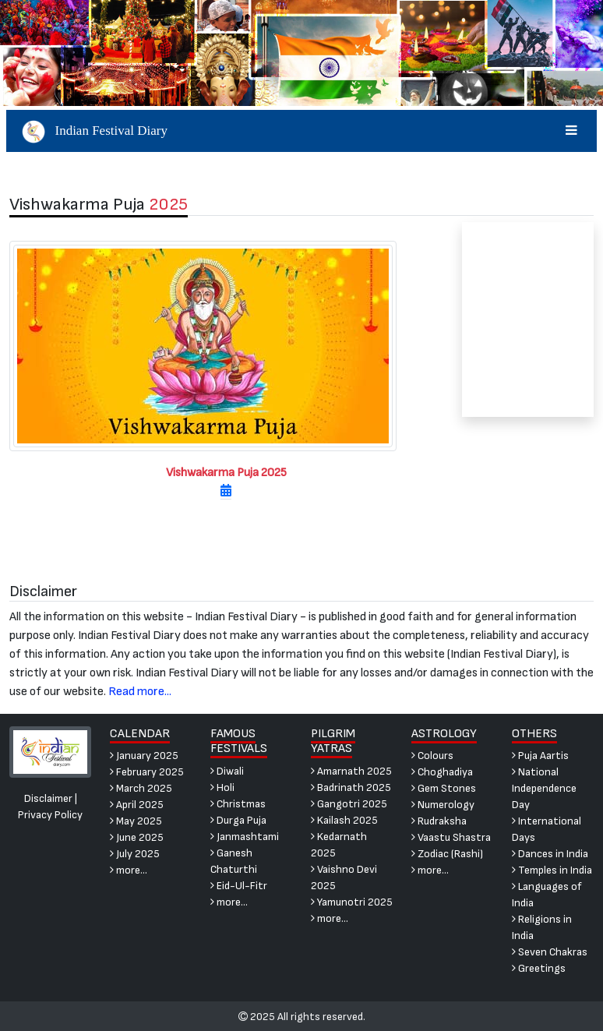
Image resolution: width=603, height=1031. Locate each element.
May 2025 (136, 821)
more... (128, 870)
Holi (222, 787)
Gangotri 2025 (349, 803)
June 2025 (137, 837)
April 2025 (137, 804)
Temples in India (552, 870)
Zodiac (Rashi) (447, 853)
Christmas (238, 803)
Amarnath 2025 (351, 771)
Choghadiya (442, 772)
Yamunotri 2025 (352, 902)
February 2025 (147, 772)
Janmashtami (244, 836)
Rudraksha (439, 821)
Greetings (539, 968)
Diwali (227, 771)
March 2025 (141, 788)
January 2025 (144, 755)
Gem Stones (443, 788)
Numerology (442, 804)
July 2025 (135, 853)
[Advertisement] (528, 319)
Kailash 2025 (344, 820)
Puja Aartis (540, 755)
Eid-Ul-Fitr (238, 885)
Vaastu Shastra (451, 837)
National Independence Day (544, 788)
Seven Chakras (549, 952)
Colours (432, 755)
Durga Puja (238, 820)
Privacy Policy (50, 814)
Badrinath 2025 (351, 787)
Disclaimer (48, 798)
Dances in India (550, 853)
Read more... (139, 691)
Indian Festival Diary (302, 131)
